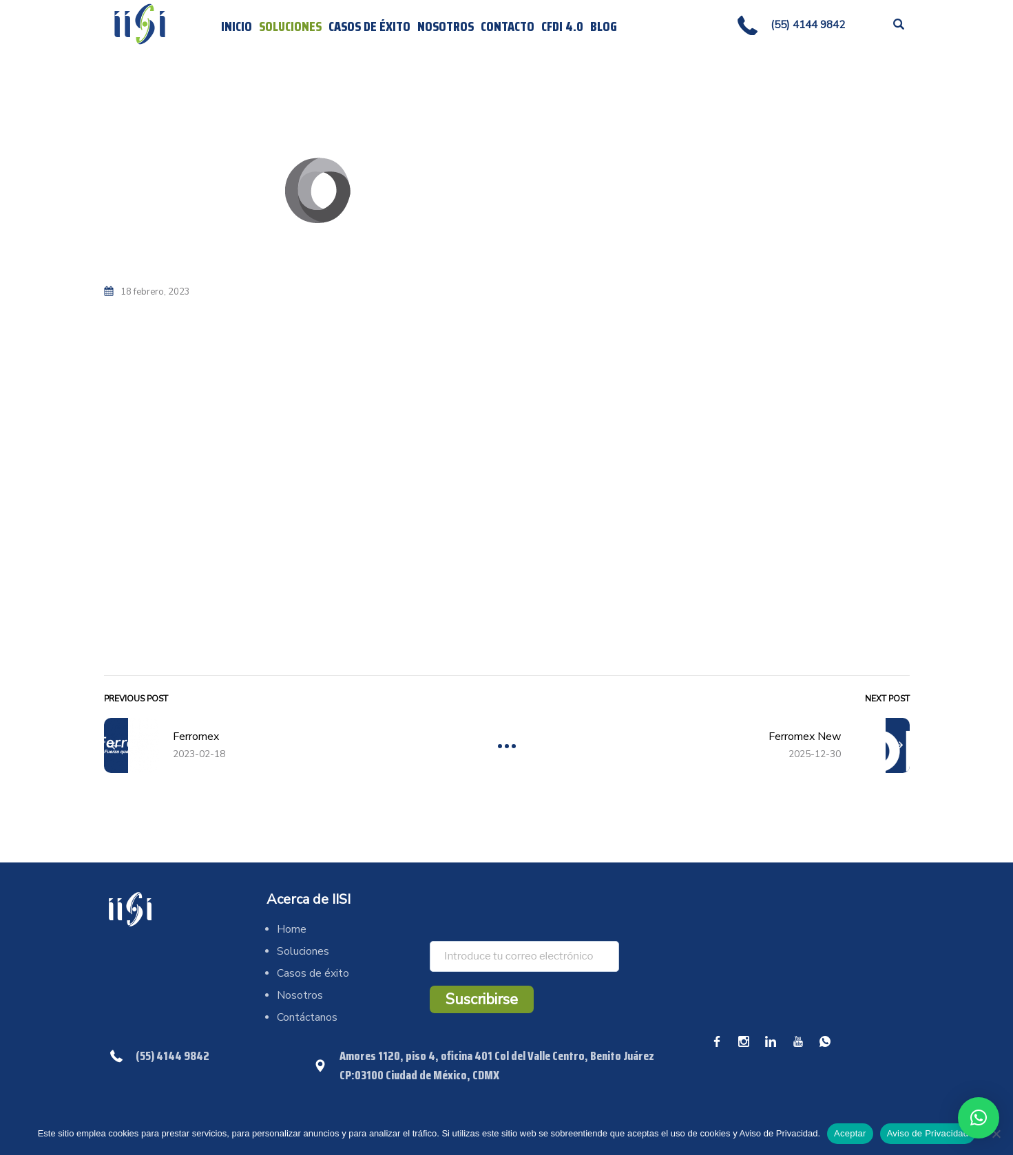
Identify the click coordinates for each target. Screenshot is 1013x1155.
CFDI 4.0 (562, 26)
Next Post (887, 698)
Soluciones (290, 26)
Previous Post (136, 698)
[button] (978, 1117)
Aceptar (850, 1133)
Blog (603, 26)
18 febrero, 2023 (155, 292)
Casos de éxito (369, 26)
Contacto (507, 26)
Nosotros (445, 26)
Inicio (236, 26)
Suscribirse (482, 999)
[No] (996, 1134)
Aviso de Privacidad (928, 1133)
